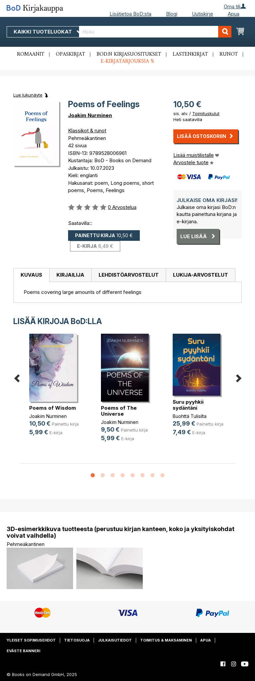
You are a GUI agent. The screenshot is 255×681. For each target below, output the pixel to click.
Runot (228, 54)
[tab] (31, 275)
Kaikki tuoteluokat (47, 32)
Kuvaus (31, 275)
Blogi (171, 14)
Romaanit (30, 54)
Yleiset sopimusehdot (31, 640)
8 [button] (162, 475)
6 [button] (142, 475)
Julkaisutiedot (115, 640)
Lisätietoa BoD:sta (130, 14)
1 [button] (92, 475)
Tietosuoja (77, 640)
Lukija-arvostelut (200, 275)
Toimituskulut (205, 113)
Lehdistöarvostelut (129, 275)
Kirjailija (70, 275)
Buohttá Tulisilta (190, 416)
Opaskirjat (70, 54)
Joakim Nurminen (90, 115)
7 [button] (152, 475)
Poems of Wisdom (52, 408)
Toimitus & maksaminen (166, 640)
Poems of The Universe (119, 411)
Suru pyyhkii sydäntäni (188, 405)
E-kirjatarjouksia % (127, 61)
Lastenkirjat (190, 54)
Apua (233, 14)
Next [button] (238, 377)
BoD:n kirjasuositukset (129, 54)
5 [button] (132, 475)
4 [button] (122, 475)
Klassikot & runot (87, 130)
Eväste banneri (23, 650)
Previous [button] (16, 377)
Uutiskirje (202, 14)
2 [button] (102, 475)
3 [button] (112, 475)
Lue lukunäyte (27, 95)
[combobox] (155, 31)
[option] (56, 390)
